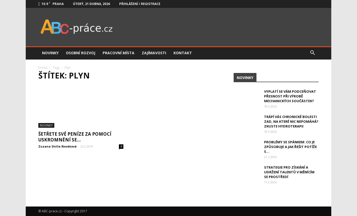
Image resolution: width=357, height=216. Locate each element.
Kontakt (183, 52)
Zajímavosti (154, 52)
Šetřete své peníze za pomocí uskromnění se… (74, 137)
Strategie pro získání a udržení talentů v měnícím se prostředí (289, 172)
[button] (312, 53)
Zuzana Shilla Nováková (57, 146)
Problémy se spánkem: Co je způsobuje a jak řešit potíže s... (290, 147)
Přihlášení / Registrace (139, 4)
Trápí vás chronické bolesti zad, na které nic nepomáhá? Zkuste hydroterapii (291, 121)
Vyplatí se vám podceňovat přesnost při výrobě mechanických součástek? (290, 96)
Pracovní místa (118, 52)
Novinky (50, 52)
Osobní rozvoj (80, 52)
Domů (43, 67)
